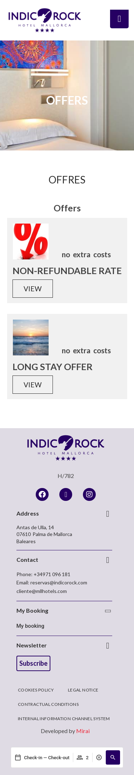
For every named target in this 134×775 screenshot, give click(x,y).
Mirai (83, 730)
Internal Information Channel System (64, 718)
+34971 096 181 (52, 574)
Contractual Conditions (48, 704)
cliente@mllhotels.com (41, 591)
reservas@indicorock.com (58, 582)
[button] (113, 757)
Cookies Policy (36, 690)
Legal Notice (83, 690)
